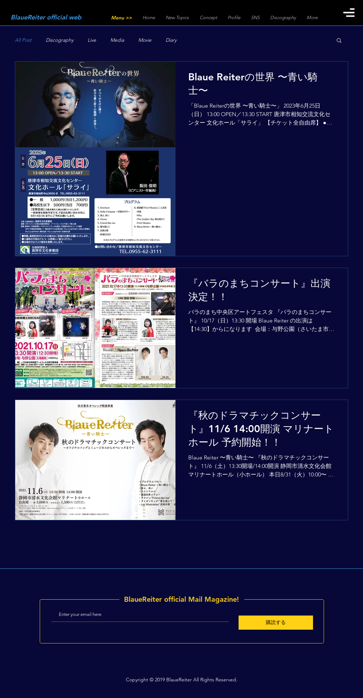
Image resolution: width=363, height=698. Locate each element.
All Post (23, 40)
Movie (144, 40)
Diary (171, 40)
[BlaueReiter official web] (52, 17)
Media (117, 40)
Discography (59, 40)
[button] (348, 12)
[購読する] (276, 623)
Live (92, 40)
